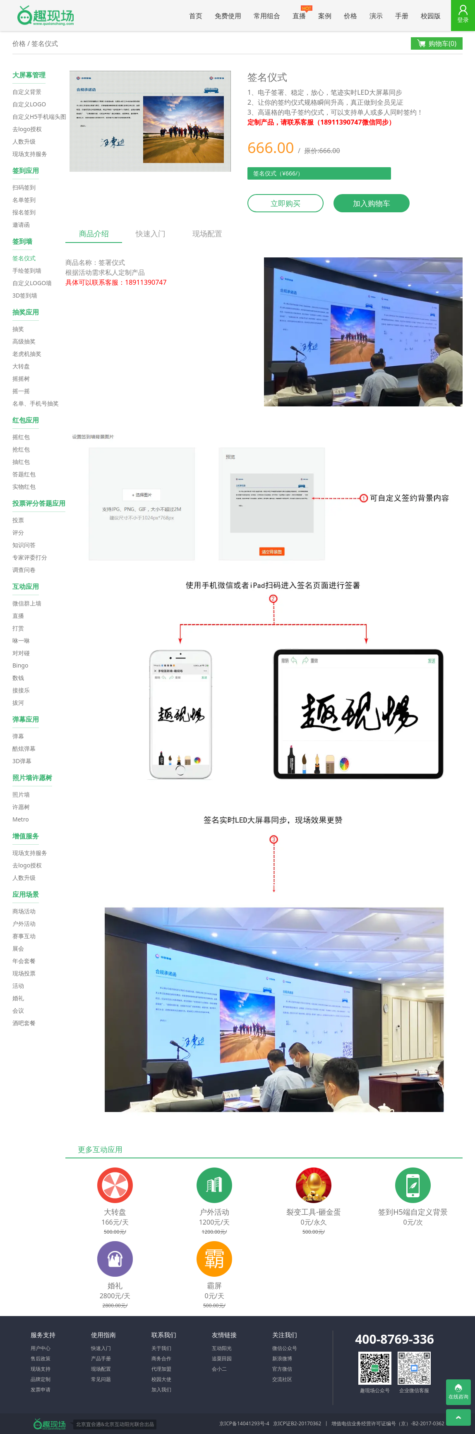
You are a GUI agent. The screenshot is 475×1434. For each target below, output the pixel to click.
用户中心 (40, 1348)
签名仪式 (44, 43)
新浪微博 (282, 1358)
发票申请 (40, 1389)
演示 (376, 15)
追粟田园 (222, 1358)
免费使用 (228, 15)
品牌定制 (40, 1379)
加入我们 (161, 1389)
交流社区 (282, 1379)
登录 (463, 20)
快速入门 (151, 233)
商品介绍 (93, 235)
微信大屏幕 (45, 15)
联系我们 (163, 1335)
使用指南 (103, 1335)
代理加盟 (161, 1368)
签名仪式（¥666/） (278, 173)
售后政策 (40, 1358)
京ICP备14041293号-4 (244, 1423)
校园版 (431, 15)
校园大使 (161, 1379)
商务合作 (161, 1358)
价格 (350, 15)
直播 (302, 12)
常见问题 (101, 1379)
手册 (401, 15)
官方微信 (282, 1368)
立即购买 (285, 203)
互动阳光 (222, 1348)
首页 (195, 15)
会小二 (219, 1368)
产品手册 (101, 1358)
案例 (324, 15)
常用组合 (267, 15)
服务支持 (43, 1335)
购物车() (436, 43)
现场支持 (40, 1368)
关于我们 (161, 1348)
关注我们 (284, 1335)
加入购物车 (371, 203)
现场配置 (207, 233)
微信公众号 (284, 1348)
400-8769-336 (394, 1339)
